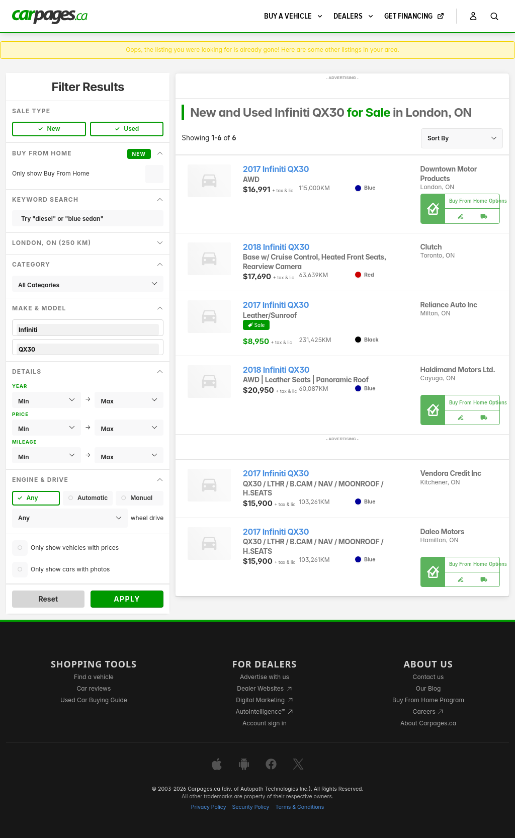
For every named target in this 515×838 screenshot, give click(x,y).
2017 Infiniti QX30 (276, 169)
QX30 (88, 349)
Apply (127, 599)
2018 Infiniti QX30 (276, 247)
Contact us (428, 677)
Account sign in (264, 723)
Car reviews (94, 688)
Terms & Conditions (299, 807)
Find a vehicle (94, 677)
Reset (48, 599)
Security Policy (251, 807)
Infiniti (88, 330)
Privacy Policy (208, 807)
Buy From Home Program (428, 700)
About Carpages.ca (428, 723)
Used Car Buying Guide (93, 700)
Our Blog (428, 688)
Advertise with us (264, 677)
